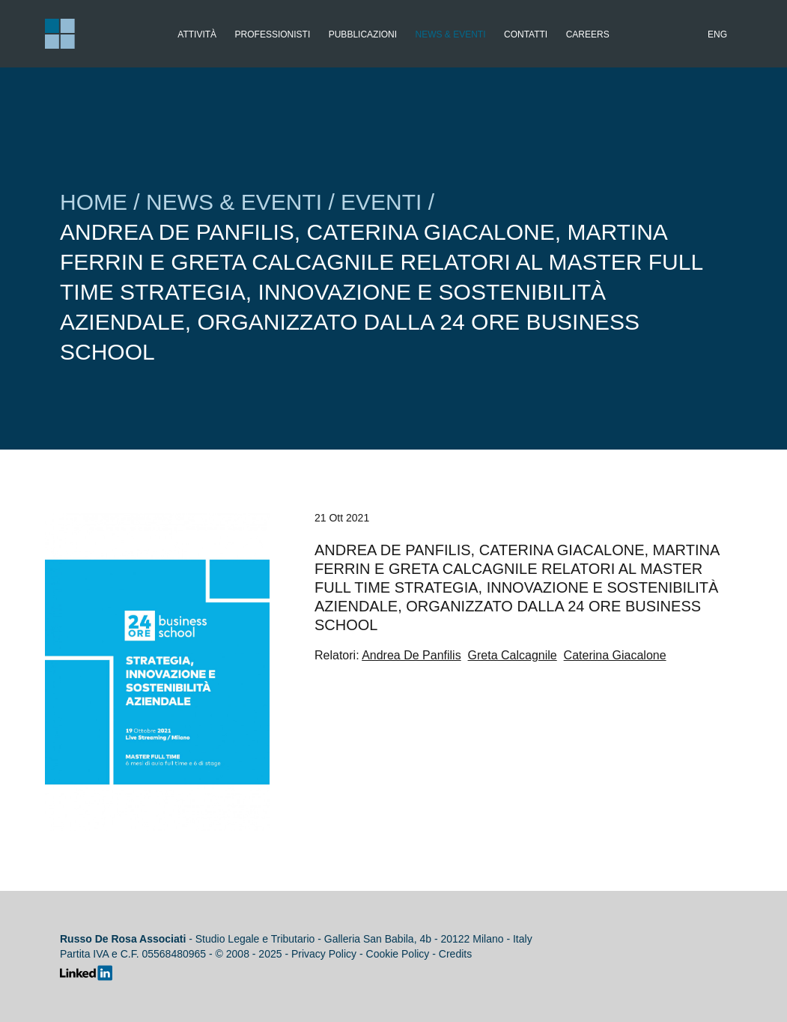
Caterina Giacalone (615, 655)
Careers (588, 34)
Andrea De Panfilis (411, 655)
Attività (196, 34)
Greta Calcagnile (512, 655)
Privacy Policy (323, 954)
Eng (717, 34)
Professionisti (273, 34)
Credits (455, 954)
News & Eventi (451, 34)
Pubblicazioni (363, 34)
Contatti (525, 34)
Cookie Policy (398, 954)
